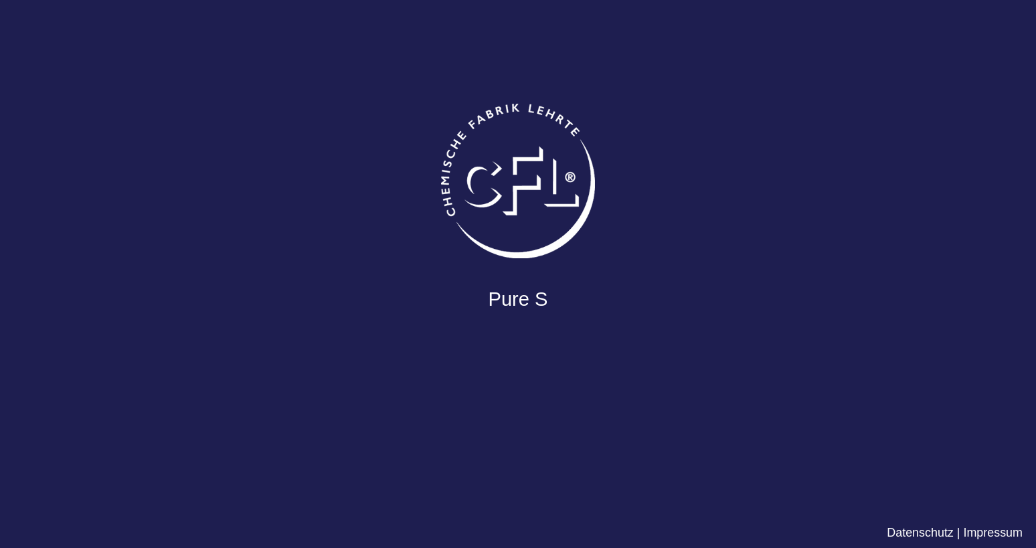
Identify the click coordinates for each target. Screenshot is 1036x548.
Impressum (993, 532)
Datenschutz (920, 532)
